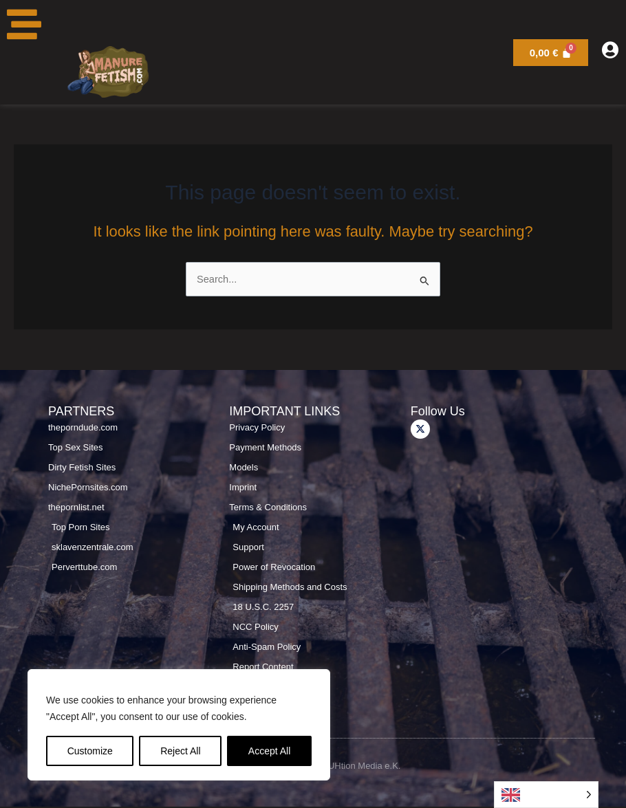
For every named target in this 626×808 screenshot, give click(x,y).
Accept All (269, 750)
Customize (90, 750)
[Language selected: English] (546, 794)
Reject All (180, 750)
